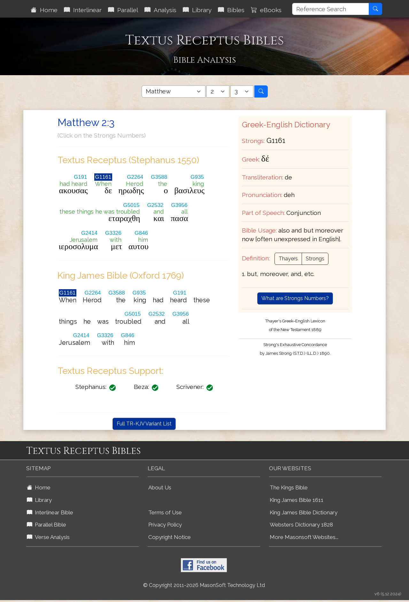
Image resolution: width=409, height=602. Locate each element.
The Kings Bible (289, 487)
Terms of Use (165, 512)
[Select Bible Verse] (241, 91)
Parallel (123, 9)
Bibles (231, 9)
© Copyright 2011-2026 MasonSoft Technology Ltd (204, 585)
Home (44, 9)
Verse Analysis (48, 537)
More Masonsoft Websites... (304, 537)
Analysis (160, 9)
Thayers (288, 259)
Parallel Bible (46, 524)
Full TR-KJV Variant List (144, 424)
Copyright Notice (169, 537)
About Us (159, 487)
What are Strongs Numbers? (295, 298)
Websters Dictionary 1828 (301, 524)
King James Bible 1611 (296, 500)
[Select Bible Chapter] (217, 91)
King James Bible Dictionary (303, 512)
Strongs (315, 259)
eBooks (266, 9)
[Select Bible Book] (173, 91)
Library (197, 9)
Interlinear (83, 9)
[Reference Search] (330, 9)
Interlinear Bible (50, 512)
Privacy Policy (165, 524)
